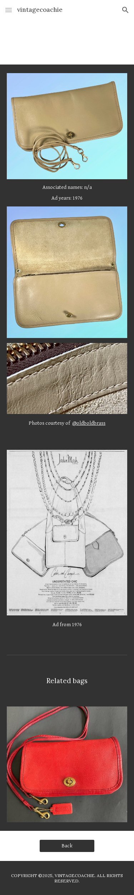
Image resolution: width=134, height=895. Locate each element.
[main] (67, 192)
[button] (8, 10)
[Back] (67, 845)
